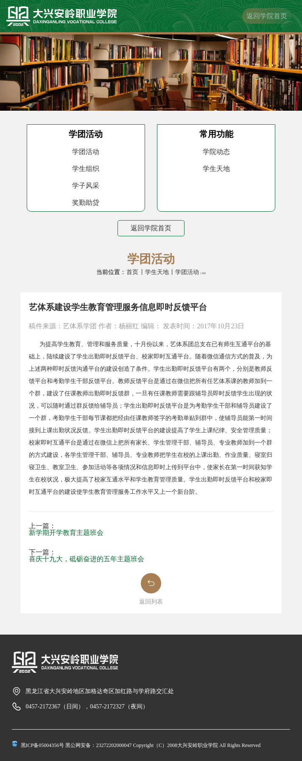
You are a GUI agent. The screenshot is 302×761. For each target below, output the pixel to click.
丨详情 (202, 273)
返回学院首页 (266, 16)
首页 (132, 272)
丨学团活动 (184, 272)
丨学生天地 (154, 272)
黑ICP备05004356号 (42, 745)
